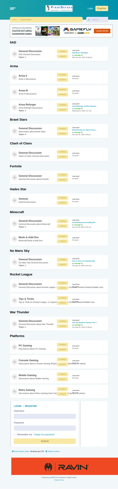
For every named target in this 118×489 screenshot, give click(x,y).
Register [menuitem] (101, 8)
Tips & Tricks (26, 299)
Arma (14, 66)
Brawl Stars (18, 119)
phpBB (52, 477)
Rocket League (21, 274)
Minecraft (17, 212)
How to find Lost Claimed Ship (83, 261)
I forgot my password (43, 434)
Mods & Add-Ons (29, 237)
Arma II (23, 75)
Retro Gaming (27, 390)
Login (17, 406)
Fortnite (16, 166)
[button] (13, 8)
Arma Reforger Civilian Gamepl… (84, 106)
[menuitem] (52, 451)
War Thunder (19, 312)
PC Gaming (25, 345)
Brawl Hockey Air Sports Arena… (84, 130)
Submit (45, 441)
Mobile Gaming (27, 375)
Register (31, 406)
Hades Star (18, 189)
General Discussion (30, 51)
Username (19, 411)
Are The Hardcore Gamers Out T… (85, 322)
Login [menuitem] (90, 8)
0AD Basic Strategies (80, 53)
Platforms (17, 336)
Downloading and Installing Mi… (84, 222)
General (23, 198)
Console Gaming (28, 360)
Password (19, 423)
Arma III (23, 90)
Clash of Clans (21, 143)
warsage (77, 55)
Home (14, 20)
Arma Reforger (27, 104)
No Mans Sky (19, 251)
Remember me (24, 434)
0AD (13, 42)
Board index (26, 20)
